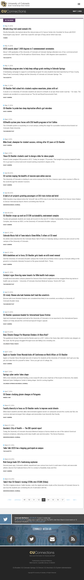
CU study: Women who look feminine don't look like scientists (26, 294)
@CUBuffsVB (21, 520)
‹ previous (17, 500)
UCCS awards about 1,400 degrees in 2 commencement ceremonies (28, 48)
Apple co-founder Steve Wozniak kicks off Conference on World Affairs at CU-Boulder (35, 354)
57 (63, 500)
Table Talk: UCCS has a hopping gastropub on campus (23, 447)
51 (34, 500)
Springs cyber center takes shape (16, 374)
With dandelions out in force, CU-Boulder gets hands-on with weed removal (31, 255)
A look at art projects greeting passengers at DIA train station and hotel (30, 195)
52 (39, 500)
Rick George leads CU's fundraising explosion (20, 461)
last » (75, 500)
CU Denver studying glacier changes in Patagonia (21, 394)
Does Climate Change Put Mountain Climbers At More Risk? (25, 334)
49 (24, 500)
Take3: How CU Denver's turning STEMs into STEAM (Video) (25, 481)
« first (9, 500)
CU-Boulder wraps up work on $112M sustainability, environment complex (31, 215)
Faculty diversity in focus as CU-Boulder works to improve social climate (30, 408)
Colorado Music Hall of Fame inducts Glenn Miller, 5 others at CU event (30, 235)
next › (68, 500)
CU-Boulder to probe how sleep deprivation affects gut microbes (27, 108)
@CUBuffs (32, 518)
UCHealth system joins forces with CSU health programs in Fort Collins (30, 122)
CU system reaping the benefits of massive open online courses (27, 175)
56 (58, 500)
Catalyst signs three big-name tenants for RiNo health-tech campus (29, 275)
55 (53, 500)
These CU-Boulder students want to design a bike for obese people (28, 155)
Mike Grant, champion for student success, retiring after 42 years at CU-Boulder (34, 141)
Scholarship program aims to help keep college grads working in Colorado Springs (34, 68)
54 (48, 500)
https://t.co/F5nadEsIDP (37, 522)
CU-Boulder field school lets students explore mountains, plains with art (30, 88)
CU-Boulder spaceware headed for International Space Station (26, 314)
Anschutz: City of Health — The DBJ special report (22, 428)
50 (29, 500)
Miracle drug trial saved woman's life (17, 28)
